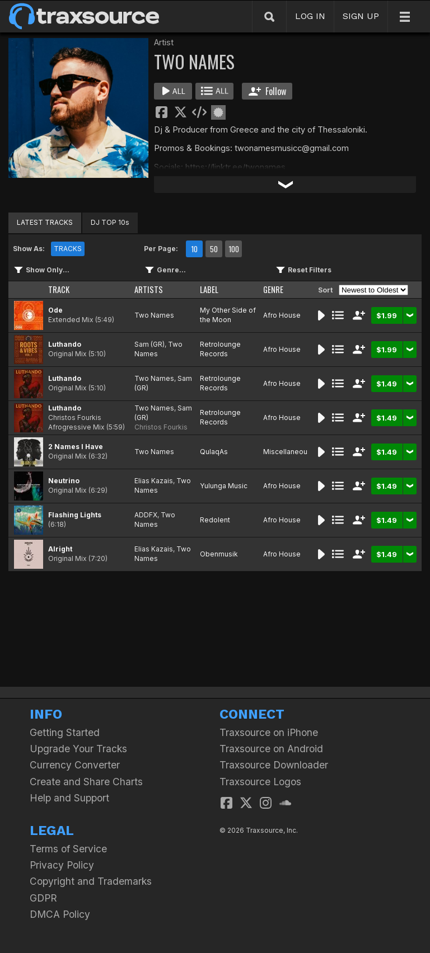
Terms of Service (68, 849)
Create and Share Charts (86, 781)
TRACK (58, 289)
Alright (60, 549)
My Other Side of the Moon (228, 315)
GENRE (273, 289)
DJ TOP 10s (110, 222)
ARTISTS (148, 289)
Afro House (282, 315)
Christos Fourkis (161, 427)
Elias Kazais (153, 481)
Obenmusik (219, 554)
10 (194, 248)
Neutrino (64, 481)
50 (214, 248)
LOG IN (310, 16)
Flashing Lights (74, 515)
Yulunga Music (223, 486)
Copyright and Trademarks (91, 881)
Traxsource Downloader (273, 765)
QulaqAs (214, 451)
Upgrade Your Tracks (78, 748)
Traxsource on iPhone (268, 732)
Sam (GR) (149, 344)
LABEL (209, 289)
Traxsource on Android (271, 748)
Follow (267, 91)
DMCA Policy (60, 914)
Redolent (215, 520)
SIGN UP (361, 16)
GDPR (43, 898)
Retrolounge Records (220, 349)
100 (233, 248)
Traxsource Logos (260, 781)
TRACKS (68, 248)
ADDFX (145, 515)
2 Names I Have (75, 446)
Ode (55, 310)
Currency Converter (75, 765)
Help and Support (69, 798)
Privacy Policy (62, 865)
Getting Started (65, 732)
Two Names (154, 315)
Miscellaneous (287, 451)
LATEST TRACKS (45, 222)
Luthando (64, 344)
